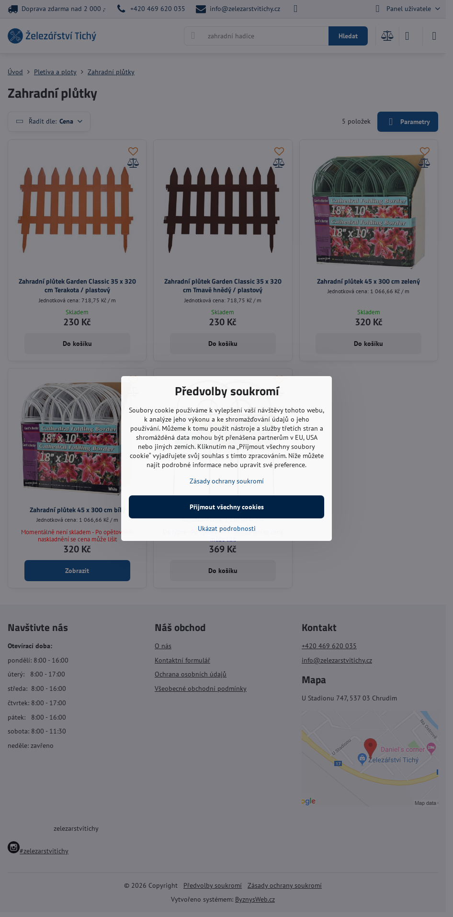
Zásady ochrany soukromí (227, 481)
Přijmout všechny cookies (227, 507)
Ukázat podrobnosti (227, 528)
